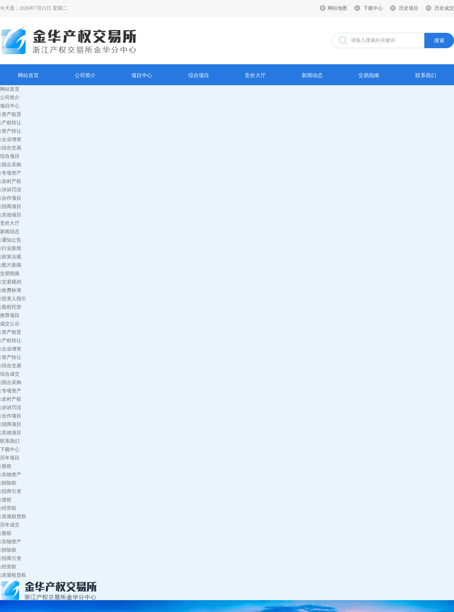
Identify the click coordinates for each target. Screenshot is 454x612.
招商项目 (10, 206)
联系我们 (425, 75)
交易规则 (10, 282)
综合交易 (10, 147)
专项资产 (10, 173)
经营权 (8, 508)
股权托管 (10, 307)
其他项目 (10, 214)
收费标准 (10, 290)
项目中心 (141, 75)
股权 (6, 466)
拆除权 (8, 483)
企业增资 (10, 139)
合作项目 (10, 198)
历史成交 (444, 8)
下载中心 (373, 8)
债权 (6, 499)
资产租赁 (10, 114)
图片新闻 (10, 265)
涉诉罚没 (10, 189)
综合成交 (10, 374)
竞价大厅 (255, 75)
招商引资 (10, 491)
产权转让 (10, 122)
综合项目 (198, 75)
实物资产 (10, 474)
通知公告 (10, 240)
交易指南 (368, 75)
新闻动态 (312, 75)
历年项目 (10, 457)
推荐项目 (10, 315)
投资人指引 (13, 298)
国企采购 (10, 164)
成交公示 (10, 323)
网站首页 (28, 75)
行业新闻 (10, 248)
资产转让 (10, 131)
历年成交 (10, 525)
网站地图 (337, 8)
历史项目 (408, 8)
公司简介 (85, 75)
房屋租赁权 (13, 516)
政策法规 (10, 256)
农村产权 (10, 181)
